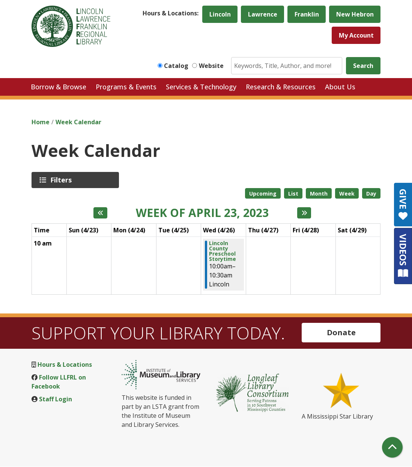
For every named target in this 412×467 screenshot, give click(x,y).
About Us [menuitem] (340, 86)
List (293, 193)
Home (41, 122)
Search (363, 66)
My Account (356, 35)
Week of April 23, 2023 (202, 213)
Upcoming (263, 193)
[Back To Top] (392, 447)
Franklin (307, 14)
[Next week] (304, 212)
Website (211, 66)
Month (319, 193)
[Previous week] (100, 212)
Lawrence (262, 14)
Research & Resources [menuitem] (281, 86)
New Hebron (355, 14)
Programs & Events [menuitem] (126, 86)
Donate (341, 332)
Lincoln (220, 14)
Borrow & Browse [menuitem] (58, 86)
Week (347, 193)
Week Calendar (78, 122)
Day (371, 193)
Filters (62, 179)
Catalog (176, 66)
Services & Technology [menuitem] (201, 86)
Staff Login (55, 399)
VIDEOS (403, 256)
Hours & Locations (65, 364)
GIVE (403, 204)
